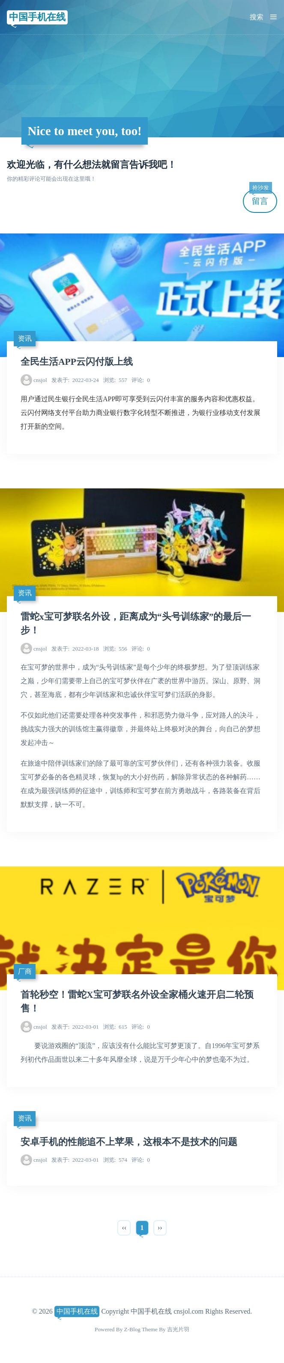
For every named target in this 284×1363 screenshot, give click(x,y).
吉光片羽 (178, 1329)
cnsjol (40, 380)
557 (115, 380)
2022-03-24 (75, 380)
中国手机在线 (37, 17)
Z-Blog (132, 1329)
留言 (260, 198)
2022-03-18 (75, 648)
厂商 (25, 971)
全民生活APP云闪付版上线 (77, 362)
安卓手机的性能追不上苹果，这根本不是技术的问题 (129, 1142)
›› (160, 1227)
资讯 (25, 338)
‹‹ (124, 1227)
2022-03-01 (75, 1027)
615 (115, 1027)
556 (115, 648)
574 (115, 1160)
